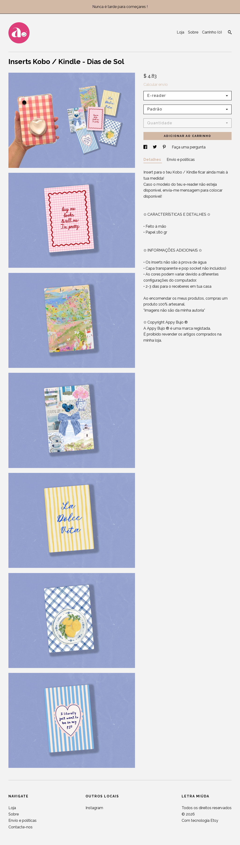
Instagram (94, 808)
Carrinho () (212, 32)
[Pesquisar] (230, 32)
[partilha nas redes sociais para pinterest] (164, 147)
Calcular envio (155, 84)
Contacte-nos (20, 827)
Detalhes (152, 159)
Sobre (193, 32)
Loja (180, 32)
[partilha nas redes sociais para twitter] (155, 147)
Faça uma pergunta (189, 147)
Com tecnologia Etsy (200, 820)
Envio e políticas (181, 159)
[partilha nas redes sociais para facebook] (145, 147)
